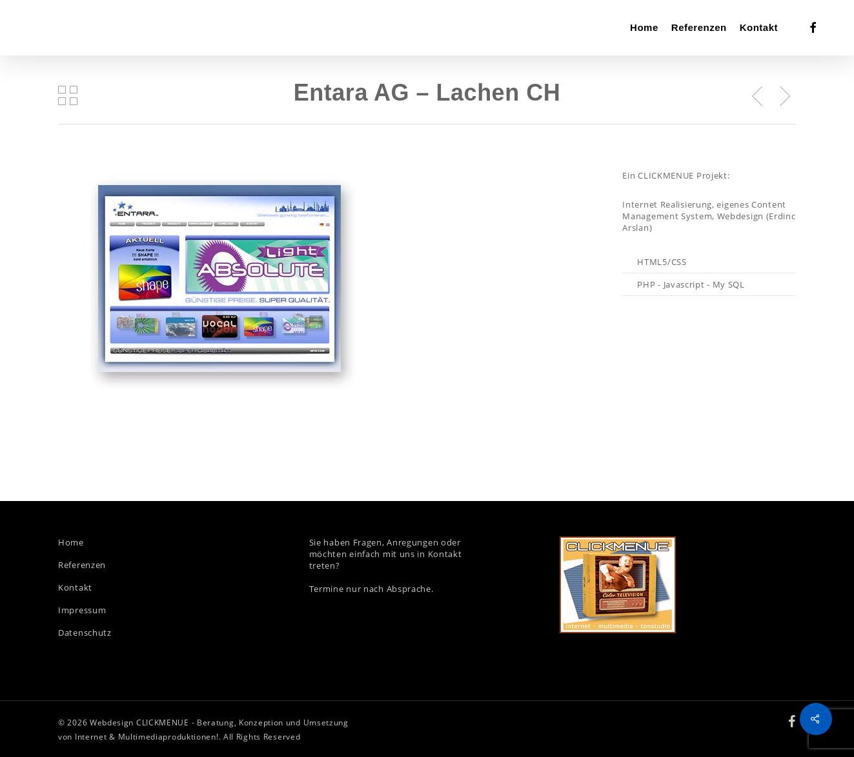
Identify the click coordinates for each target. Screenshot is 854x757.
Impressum (82, 610)
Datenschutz (85, 632)
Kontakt (75, 587)
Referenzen (82, 565)
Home (71, 542)
